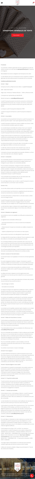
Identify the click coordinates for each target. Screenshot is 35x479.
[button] (32, 476)
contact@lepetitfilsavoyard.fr (17, 98)
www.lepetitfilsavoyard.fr (23, 69)
